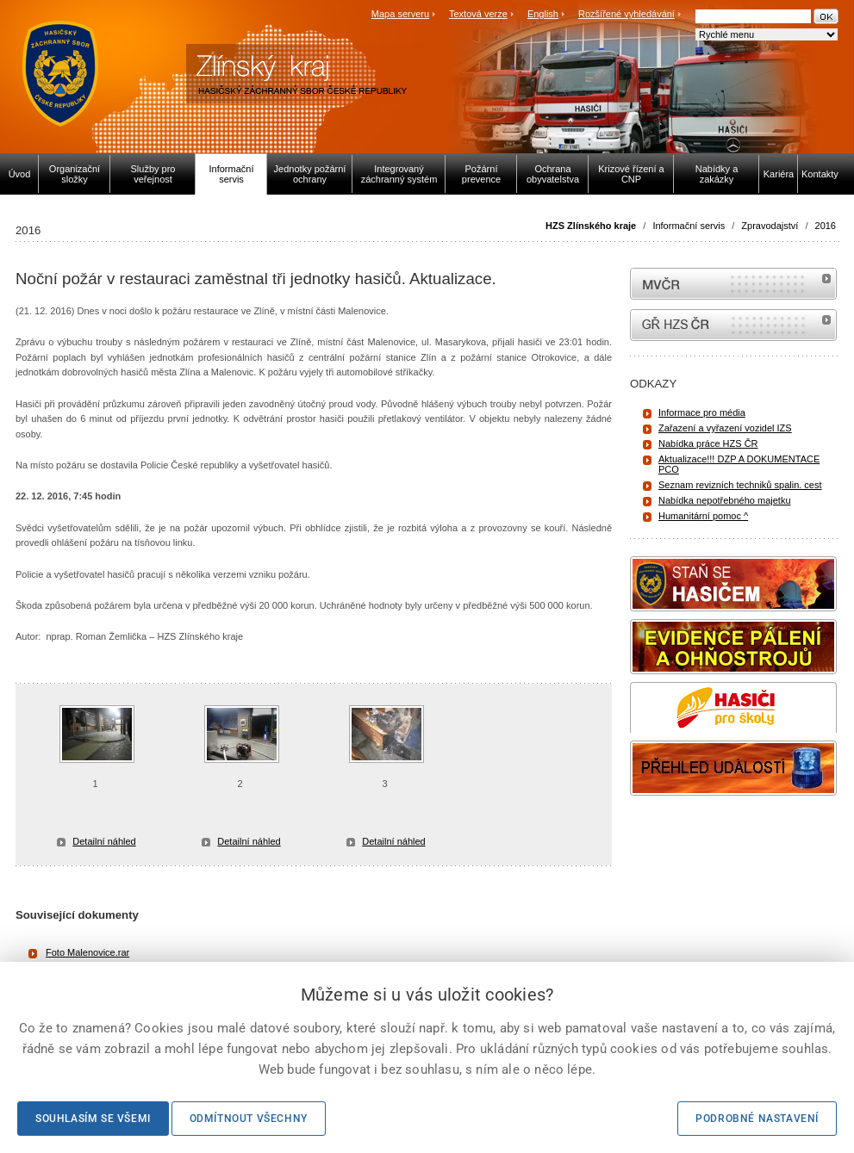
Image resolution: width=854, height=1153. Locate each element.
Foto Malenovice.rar (87, 952)
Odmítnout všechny (249, 1119)
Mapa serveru (400, 14)
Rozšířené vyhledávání (626, 14)
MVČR (733, 284)
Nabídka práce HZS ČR (708, 443)
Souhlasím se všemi (93, 1119)
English (542, 14)
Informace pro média (701, 412)
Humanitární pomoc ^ (703, 516)
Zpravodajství (769, 225)
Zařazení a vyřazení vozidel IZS (725, 428)
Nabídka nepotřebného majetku (724, 500)
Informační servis (688, 225)
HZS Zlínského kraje (590, 225)
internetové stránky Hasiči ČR (733, 325)
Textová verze (478, 14)
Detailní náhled (103, 841)
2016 (825, 225)
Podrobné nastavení (757, 1119)
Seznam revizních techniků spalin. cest (740, 485)
